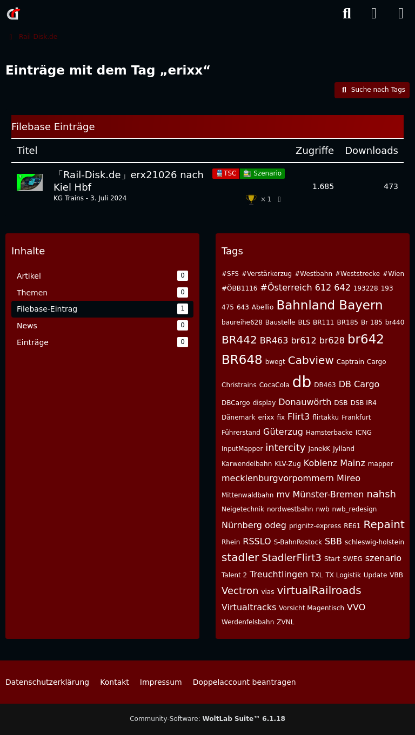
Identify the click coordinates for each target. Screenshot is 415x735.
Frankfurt (356, 417)
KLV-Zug (288, 464)
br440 (394, 322)
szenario (383, 558)
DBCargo (236, 403)
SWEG (352, 559)
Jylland (343, 449)
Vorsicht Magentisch (311, 608)
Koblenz (320, 463)
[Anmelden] (374, 13)
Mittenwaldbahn (247, 495)
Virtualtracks (249, 607)
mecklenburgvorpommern (278, 478)
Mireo (348, 478)
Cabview (311, 360)
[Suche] (347, 13)
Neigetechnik (243, 509)
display (264, 403)
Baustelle (280, 322)
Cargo (376, 362)
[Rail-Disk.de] (13, 13)
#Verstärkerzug (267, 274)
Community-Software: (207, 719)
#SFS (230, 274)
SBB (333, 541)
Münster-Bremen (328, 494)
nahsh (381, 494)
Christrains (239, 385)
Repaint (383, 524)
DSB (340, 403)
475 (228, 307)
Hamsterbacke (329, 432)
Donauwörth (304, 402)
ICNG (364, 432)
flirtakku (325, 417)
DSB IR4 (363, 403)
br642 (365, 339)
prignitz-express (315, 526)
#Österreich (286, 287)
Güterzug (283, 432)
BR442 (239, 339)
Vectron (240, 590)
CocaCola (274, 385)
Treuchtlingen (279, 574)
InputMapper (242, 449)
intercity (285, 447)
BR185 (347, 322)
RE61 (352, 526)
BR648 (242, 360)
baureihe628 (242, 322)
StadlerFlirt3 (292, 557)
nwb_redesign (354, 509)
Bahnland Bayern (329, 305)
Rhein (231, 542)
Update (375, 575)
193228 (365, 288)
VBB (396, 575)
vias (267, 592)
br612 (303, 340)
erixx (266, 417)
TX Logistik (342, 575)
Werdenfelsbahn (248, 622)
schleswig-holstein (374, 542)
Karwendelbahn (247, 464)
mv (283, 494)
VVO (356, 607)
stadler (240, 557)
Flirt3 (298, 417)
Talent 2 (234, 575)
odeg (275, 525)
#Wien (393, 274)
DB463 (325, 385)
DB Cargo (359, 384)
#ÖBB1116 (240, 288)
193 (387, 288)
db (302, 382)
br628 (332, 340)
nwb (323, 509)
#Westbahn (313, 274)
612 (323, 287)
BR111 (323, 322)
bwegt (275, 362)
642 (342, 287)
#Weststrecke (357, 274)
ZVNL (285, 622)
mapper (380, 464)
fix (281, 417)
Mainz (352, 463)
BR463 (274, 340)
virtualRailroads (319, 590)
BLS (304, 322)
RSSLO (257, 541)
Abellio (263, 307)
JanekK (320, 449)
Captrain (350, 362)
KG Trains (68, 198)
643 (243, 307)
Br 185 (372, 322)
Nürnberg (242, 525)
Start (332, 559)
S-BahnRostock (298, 542)
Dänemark (239, 417)
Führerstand (241, 432)
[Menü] (401, 13)
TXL (317, 575)
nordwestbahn (290, 509)
